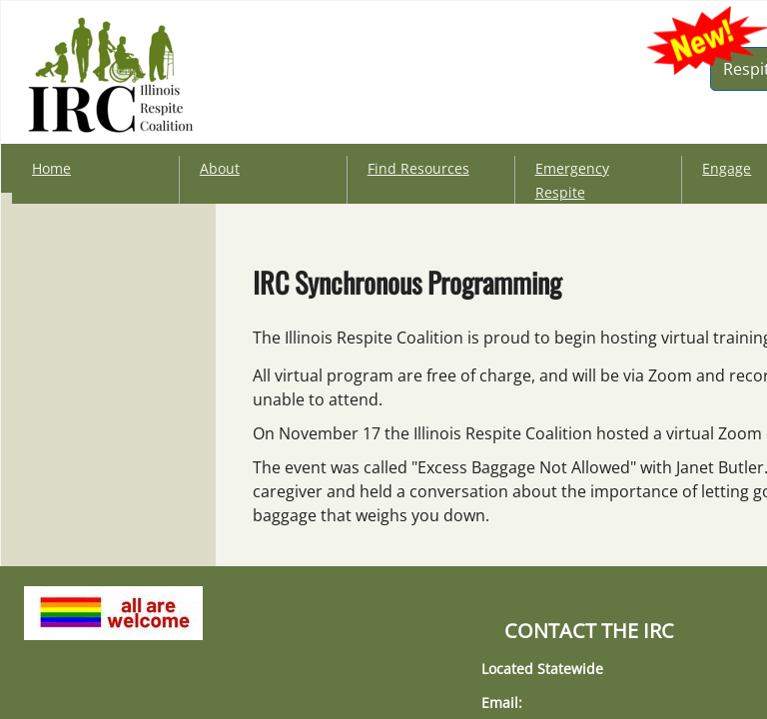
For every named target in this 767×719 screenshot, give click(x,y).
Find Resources (418, 168)
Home (51, 168)
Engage (726, 168)
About (220, 168)
